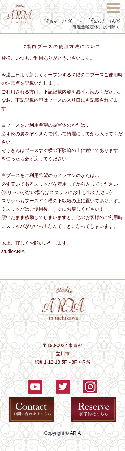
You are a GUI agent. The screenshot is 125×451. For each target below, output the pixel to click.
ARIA (75, 433)
